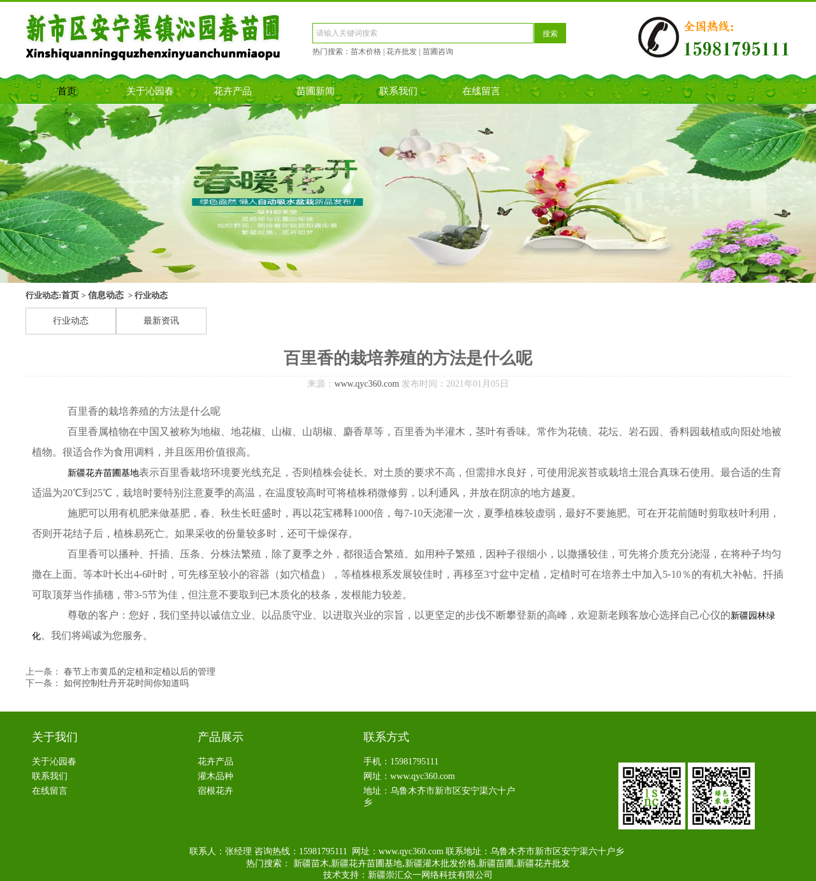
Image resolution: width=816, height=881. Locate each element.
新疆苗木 (311, 863)
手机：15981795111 (401, 761)
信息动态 (106, 295)
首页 (66, 91)
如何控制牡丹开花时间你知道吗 (125, 683)
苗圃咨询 (438, 51)
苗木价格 (366, 51)
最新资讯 (161, 321)
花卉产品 (233, 91)
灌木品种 (215, 776)
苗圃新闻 (315, 91)
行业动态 (71, 321)
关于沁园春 (150, 91)
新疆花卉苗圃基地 (103, 473)
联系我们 (398, 91)
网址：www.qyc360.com (409, 776)
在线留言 (481, 91)
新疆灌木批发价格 (440, 863)
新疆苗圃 (496, 863)
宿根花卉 (215, 791)
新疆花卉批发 (543, 863)
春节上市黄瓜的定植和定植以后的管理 (138, 672)
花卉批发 (401, 51)
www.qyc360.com (366, 384)
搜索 (550, 33)
